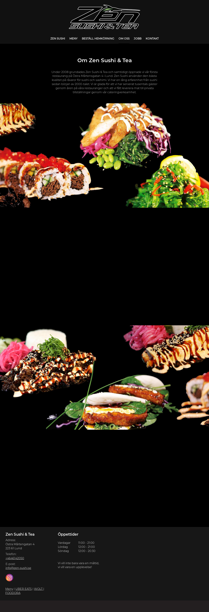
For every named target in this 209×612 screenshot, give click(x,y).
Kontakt (152, 38)
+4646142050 (15, 558)
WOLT (38, 589)
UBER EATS (23, 589)
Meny (73, 38)
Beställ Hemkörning (98, 38)
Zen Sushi (57, 38)
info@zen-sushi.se (18, 568)
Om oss (124, 38)
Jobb (137, 38)
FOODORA (12, 593)
